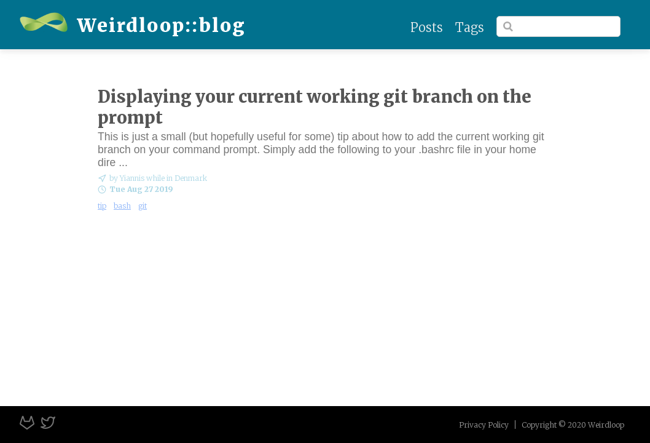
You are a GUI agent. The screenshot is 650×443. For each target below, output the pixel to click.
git (142, 205)
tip (102, 205)
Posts (426, 27)
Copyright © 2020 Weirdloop (573, 424)
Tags (469, 27)
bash (122, 205)
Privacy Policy (484, 424)
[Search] (558, 26)
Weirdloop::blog (133, 25)
